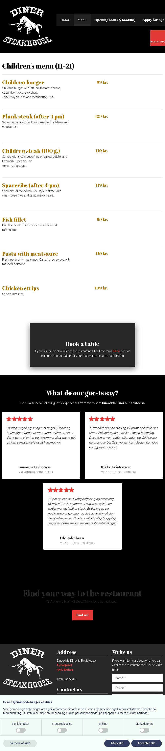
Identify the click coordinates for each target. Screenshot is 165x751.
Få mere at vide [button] (20, 743)
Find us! (82, 615)
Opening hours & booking (115, 20)
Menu (82, 20)
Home (65, 20)
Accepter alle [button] (146, 743)
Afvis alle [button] (117, 743)
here (116, 351)
